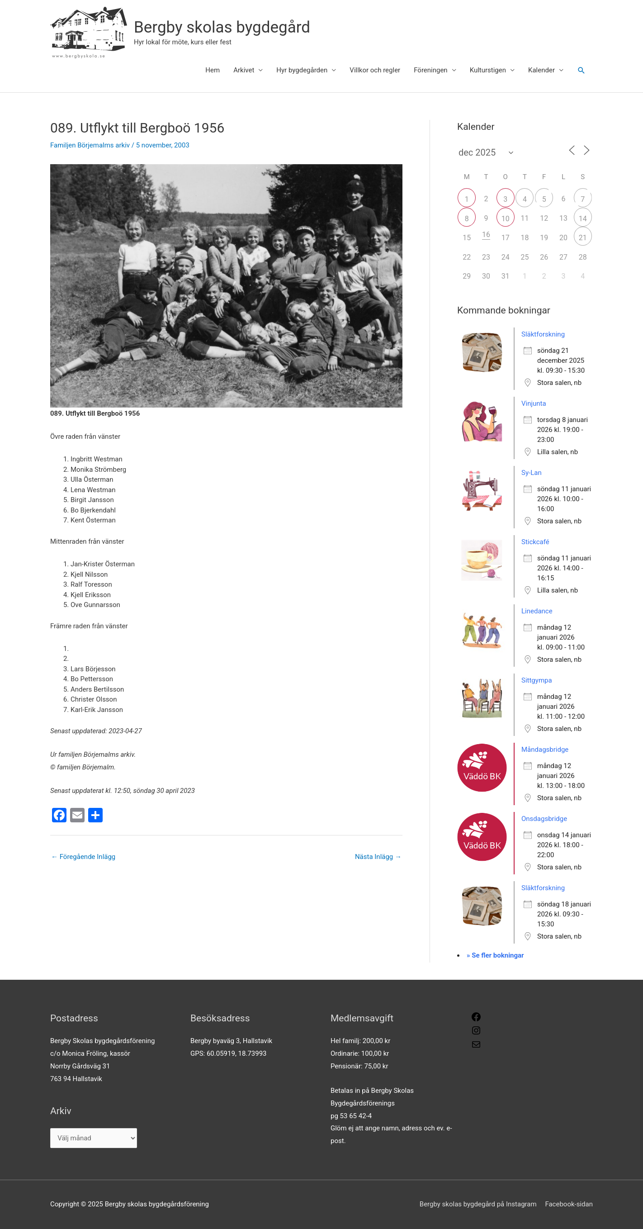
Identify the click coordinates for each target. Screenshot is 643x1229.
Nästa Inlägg (378, 857)
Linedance (537, 611)
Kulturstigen (488, 70)
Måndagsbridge (544, 749)
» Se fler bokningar (495, 955)
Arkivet (243, 70)
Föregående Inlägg (83, 857)
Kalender (541, 70)
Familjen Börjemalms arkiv (90, 145)
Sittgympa (536, 680)
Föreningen (430, 70)
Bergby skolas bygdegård (222, 27)
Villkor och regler (375, 70)
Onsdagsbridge (544, 819)
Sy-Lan (531, 473)
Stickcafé (535, 542)
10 (505, 218)
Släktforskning (543, 334)
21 (583, 237)
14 (583, 218)
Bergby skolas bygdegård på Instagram (478, 1204)
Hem (212, 70)
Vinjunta (533, 403)
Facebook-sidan (569, 1204)
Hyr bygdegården (301, 70)
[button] (581, 70)
